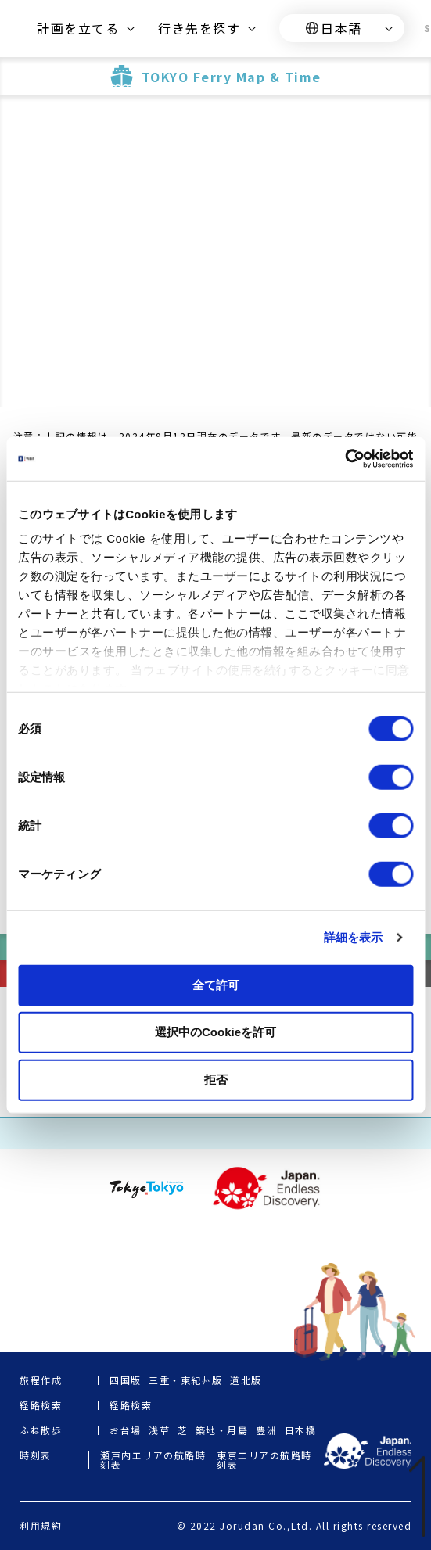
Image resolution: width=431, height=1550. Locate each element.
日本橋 (301, 1430)
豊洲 (266, 1430)
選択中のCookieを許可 (215, 1032)
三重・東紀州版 (186, 1380)
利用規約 (41, 1525)
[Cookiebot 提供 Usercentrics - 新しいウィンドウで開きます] (344, 459)
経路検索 (131, 1405)
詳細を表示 (353, 937)
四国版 (126, 1380)
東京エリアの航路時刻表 (264, 1460)
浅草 (159, 1430)
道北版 (246, 1380)
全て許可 (215, 984)
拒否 (216, 1078)
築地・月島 (222, 1430)
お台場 (126, 1430)
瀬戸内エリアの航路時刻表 (153, 1460)
